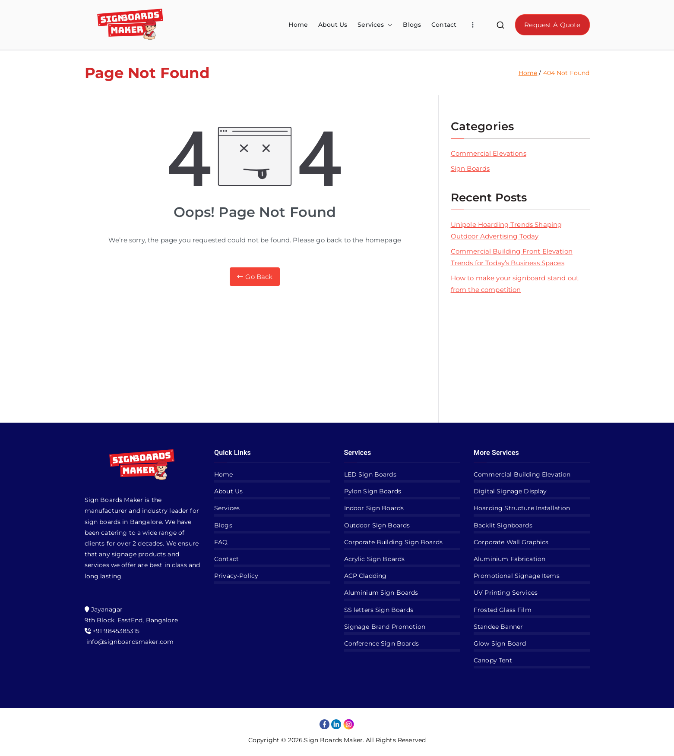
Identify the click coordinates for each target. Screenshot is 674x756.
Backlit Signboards (503, 525)
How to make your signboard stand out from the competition (515, 284)
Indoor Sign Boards (374, 508)
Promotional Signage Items (517, 576)
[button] (388, 24)
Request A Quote (552, 25)
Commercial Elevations (488, 153)
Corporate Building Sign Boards (393, 542)
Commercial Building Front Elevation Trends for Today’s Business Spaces (512, 257)
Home (298, 24)
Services (375, 24)
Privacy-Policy (236, 576)
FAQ (221, 542)
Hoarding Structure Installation (522, 508)
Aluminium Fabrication (509, 559)
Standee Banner (498, 627)
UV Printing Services (506, 592)
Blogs (412, 24)
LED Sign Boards (370, 474)
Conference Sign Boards (381, 643)
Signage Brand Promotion (384, 627)
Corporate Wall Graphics (511, 542)
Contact (443, 24)
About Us (332, 24)
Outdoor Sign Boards (377, 525)
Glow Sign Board (500, 643)
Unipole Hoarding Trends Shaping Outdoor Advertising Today (506, 230)
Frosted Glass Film (503, 610)
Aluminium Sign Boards (381, 592)
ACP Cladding (365, 576)
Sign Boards (470, 168)
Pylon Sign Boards (373, 491)
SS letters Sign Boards (378, 610)
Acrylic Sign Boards (374, 559)
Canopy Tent (493, 660)
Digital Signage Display (510, 491)
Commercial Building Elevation (522, 474)
